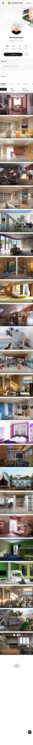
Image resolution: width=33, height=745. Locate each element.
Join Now (28, 3)
